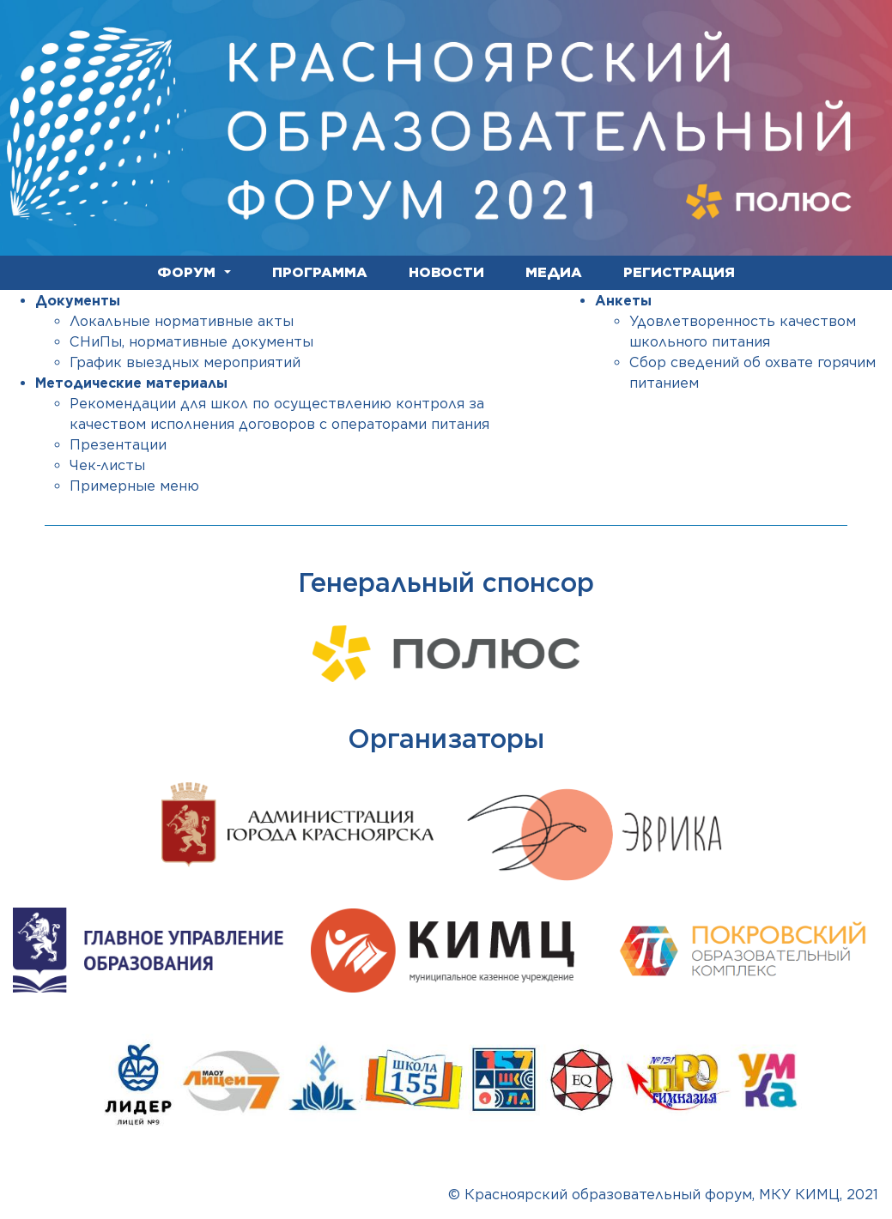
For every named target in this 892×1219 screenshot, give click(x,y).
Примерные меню (134, 486)
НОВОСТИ (446, 272)
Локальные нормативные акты (182, 321)
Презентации (118, 445)
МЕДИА (553, 272)
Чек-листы (107, 465)
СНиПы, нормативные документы (191, 342)
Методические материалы (131, 383)
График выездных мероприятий (185, 362)
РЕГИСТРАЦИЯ (679, 272)
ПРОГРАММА (319, 272)
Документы (77, 301)
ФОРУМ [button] (188, 272)
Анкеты (623, 301)
